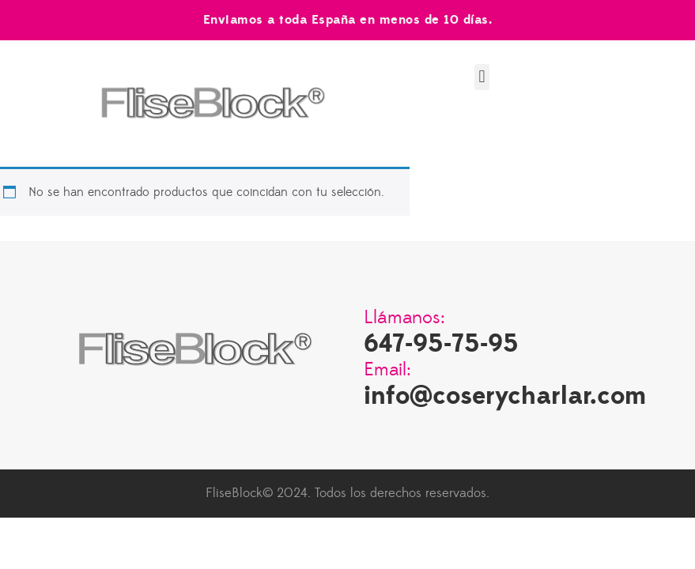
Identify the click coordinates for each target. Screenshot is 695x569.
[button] (481, 77)
